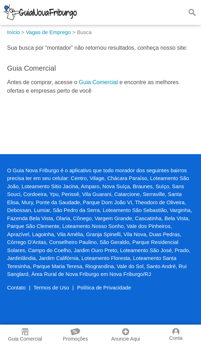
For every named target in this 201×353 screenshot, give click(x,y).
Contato (16, 287)
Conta (175, 334)
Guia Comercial (98, 82)
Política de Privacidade (104, 287)
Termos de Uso (51, 287)
